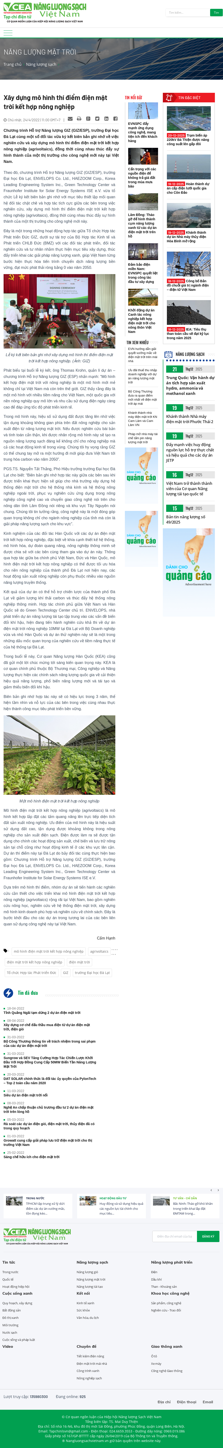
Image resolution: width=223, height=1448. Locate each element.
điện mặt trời (79, 962)
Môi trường (10, 1325)
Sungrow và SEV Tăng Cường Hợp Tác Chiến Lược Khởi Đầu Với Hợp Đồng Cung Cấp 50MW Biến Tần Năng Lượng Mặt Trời (50, 1062)
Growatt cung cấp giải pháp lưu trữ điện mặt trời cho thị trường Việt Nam (48, 1143)
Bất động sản (11, 1310)
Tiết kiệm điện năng (90, 1356)
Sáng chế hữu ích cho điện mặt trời (31, 1157)
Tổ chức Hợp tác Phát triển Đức (31, 972)
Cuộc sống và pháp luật (18, 1339)
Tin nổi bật (133, 97)
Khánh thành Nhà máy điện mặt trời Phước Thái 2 (189, 419)
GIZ (65, 972)
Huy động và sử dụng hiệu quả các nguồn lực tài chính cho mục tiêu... (121, 1208)
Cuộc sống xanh (17, 1293)
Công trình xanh (88, 1371)
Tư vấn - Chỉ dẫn (185, 1198)
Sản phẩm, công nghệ (166, 1303)
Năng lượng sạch (41, 64)
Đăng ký (208, 1236)
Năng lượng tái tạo (90, 1286)
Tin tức (8, 1262)
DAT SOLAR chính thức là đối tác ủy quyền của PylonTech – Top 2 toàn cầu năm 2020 (50, 1081)
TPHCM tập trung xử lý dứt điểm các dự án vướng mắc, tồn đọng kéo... (45, 1208)
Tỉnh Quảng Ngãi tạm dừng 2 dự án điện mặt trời (42, 1013)
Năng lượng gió (87, 1272)
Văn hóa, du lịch (88, 1317)
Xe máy (156, 1363)
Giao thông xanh (166, 1346)
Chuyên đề (86, 1346)
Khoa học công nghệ (170, 1293)
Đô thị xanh (10, 1317)
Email (208, 1401)
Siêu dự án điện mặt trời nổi (26, 1095)
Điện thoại (186, 1401)
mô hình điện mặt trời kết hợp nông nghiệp (49, 951)
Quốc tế (7, 1279)
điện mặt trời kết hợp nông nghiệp (34, 962)
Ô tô (154, 1356)
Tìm (216, 13)
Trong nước (35, 1198)
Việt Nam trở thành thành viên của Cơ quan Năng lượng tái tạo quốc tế (189, 489)
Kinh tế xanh (85, 1303)
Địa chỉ (164, 1401)
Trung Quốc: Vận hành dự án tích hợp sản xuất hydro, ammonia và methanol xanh (190, 385)
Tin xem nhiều (138, 342)
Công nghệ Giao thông (166, 1371)
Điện (154, 1272)
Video (7, 1346)
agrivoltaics (99, 951)
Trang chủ (12, 64)
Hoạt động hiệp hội (15, 1286)
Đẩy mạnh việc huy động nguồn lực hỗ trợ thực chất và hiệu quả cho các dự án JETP (190, 452)
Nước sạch (9, 1332)
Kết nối (83, 1293)
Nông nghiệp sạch (89, 1378)
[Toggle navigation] (8, 34)
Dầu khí (156, 1279)
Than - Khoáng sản (164, 1286)
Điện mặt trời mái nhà (92, 1363)
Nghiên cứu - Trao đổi (166, 1310)
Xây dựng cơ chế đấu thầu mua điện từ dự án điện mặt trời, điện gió (47, 1027)
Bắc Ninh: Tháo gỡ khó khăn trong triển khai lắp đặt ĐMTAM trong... (193, 1208)
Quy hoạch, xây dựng (17, 1303)
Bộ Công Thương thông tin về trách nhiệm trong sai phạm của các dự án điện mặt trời (50, 1043)
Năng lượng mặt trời (91, 1279)
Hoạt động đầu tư (113, 1198)
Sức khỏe (83, 1310)
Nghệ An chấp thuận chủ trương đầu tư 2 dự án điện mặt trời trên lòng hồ (48, 1109)
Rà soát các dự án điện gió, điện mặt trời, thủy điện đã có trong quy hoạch (49, 1126)
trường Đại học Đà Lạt (92, 972)
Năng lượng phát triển (171, 1262)
